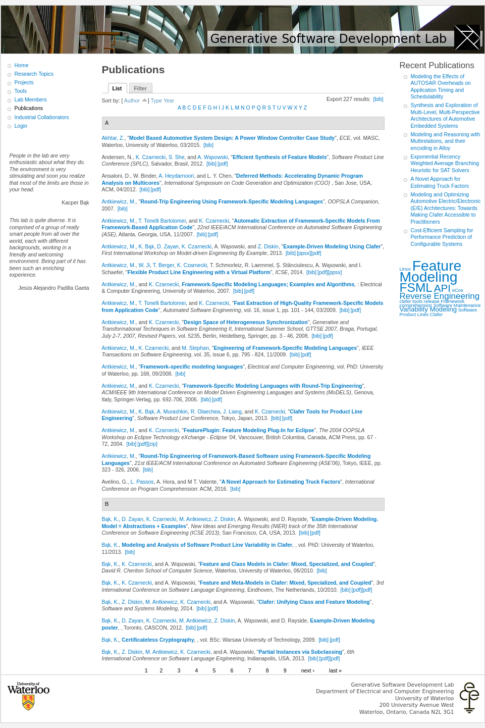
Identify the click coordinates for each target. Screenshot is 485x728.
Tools (21, 91)
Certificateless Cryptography (158, 640)
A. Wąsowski (212, 157)
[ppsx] (304, 253)
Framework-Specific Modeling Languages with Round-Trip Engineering (273, 386)
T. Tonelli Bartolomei (162, 221)
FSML (416, 287)
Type (156, 100)
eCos (457, 290)
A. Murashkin (172, 411)
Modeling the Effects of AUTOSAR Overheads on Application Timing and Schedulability (441, 86)
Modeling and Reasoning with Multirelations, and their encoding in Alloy (445, 141)
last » (335, 670)
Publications (29, 108)
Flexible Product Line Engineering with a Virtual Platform (199, 272)
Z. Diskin (268, 246)
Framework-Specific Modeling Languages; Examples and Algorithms (268, 284)
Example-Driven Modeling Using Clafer (332, 246)
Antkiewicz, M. (119, 201)
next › (307, 670)
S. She (177, 157)
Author (132, 100)
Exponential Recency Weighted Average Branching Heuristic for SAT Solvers (445, 163)
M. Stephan (195, 348)
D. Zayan (168, 246)
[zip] (152, 444)
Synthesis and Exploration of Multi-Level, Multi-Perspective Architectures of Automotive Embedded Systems (445, 115)
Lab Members (31, 99)
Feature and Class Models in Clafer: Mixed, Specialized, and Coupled (286, 564)
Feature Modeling (431, 271)
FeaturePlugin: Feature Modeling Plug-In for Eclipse (249, 430)
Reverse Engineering (440, 296)
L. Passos (142, 482)
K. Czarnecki (151, 157)
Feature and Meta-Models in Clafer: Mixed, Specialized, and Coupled (285, 583)
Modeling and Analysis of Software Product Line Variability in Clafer (207, 545)
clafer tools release (420, 301)
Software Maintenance (457, 305)
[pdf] (223, 164)
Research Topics (34, 74)
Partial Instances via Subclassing (300, 652)
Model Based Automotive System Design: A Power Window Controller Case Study (232, 138)
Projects (24, 82)
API (442, 288)
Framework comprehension (432, 303)
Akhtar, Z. (113, 138)
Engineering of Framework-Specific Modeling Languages (285, 348)
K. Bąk (146, 246)
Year (169, 100)
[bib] (378, 99)
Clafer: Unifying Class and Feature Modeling (314, 602)
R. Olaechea (205, 411)
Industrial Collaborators (42, 117)
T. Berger (163, 265)
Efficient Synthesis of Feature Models (280, 157)
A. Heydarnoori (176, 176)
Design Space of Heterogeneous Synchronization (246, 322)
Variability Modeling (428, 309)
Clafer (436, 314)
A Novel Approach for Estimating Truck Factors (281, 482)
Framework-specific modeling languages (191, 366)
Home (22, 65)
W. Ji (144, 265)
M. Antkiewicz (195, 519)
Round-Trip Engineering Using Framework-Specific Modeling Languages (231, 201)
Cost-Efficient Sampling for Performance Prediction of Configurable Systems (442, 237)
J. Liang (232, 411)
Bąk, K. (110, 519)
